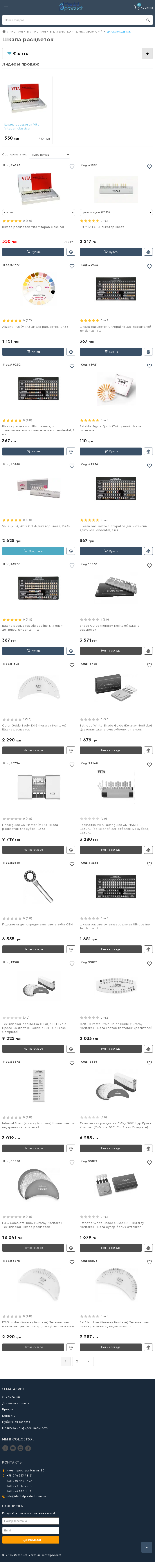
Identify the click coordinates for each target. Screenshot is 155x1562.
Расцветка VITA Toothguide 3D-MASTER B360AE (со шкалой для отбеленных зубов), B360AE (114, 828)
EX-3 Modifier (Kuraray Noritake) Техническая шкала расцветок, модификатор (114, 1324)
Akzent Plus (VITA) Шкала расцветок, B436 (35, 326)
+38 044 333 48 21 (19, 1475)
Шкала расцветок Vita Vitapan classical (21, 126)
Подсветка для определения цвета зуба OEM (37, 924)
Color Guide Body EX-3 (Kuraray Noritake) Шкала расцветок (34, 727)
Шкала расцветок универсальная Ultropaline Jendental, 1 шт (115, 926)
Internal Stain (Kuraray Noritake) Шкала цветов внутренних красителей (38, 1125)
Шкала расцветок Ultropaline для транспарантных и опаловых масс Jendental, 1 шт (38, 430)
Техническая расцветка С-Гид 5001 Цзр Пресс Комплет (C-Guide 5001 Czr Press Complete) (116, 1125)
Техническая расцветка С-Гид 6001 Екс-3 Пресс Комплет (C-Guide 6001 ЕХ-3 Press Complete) (34, 1028)
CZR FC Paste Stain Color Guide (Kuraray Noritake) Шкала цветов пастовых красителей (116, 1026)
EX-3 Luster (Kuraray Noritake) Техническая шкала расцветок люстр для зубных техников (38, 1324)
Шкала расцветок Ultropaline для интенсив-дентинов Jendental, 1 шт (114, 528)
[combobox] (38, 212)
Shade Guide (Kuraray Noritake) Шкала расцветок (109, 627)
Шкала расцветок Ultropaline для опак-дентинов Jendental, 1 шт (33, 627)
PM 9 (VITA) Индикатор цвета (102, 227)
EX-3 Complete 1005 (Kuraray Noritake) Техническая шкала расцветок (32, 1225)
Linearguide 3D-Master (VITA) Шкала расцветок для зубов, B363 (30, 826)
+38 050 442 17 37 (19, 1480)
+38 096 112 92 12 (19, 1485)
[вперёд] (89, 1361)
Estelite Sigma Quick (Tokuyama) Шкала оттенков (110, 428)
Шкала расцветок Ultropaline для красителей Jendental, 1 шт (115, 328)
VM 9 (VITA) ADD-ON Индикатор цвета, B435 (36, 526)
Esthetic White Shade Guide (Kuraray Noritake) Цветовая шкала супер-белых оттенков (116, 727)
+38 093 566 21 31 (19, 1490)
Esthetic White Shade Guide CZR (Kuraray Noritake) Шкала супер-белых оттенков (112, 1225)
